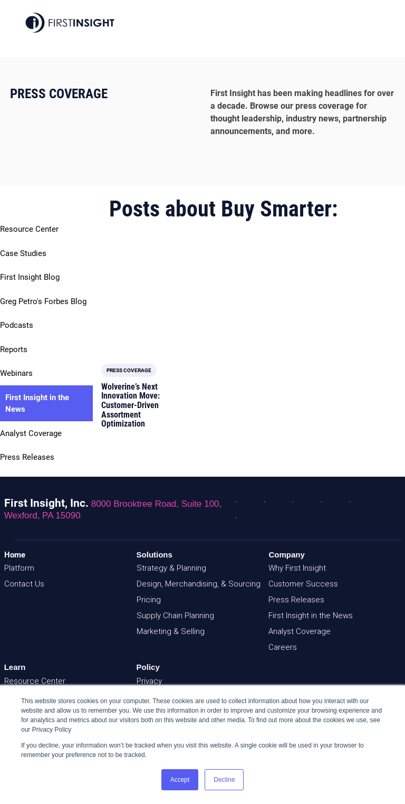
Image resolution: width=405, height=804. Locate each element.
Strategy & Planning (171, 560)
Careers (282, 640)
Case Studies (23, 253)
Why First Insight (297, 560)
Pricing (149, 592)
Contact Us (24, 576)
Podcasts (16, 325)
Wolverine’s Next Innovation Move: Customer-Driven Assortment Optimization (130, 323)
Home (14, 547)
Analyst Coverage (31, 433)
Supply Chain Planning (175, 608)
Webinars (16, 373)
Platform (19, 560)
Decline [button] (224, 779)
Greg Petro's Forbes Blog (43, 301)
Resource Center (29, 229)
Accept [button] (180, 779)
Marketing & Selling (171, 624)
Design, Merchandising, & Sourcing (199, 576)
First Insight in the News (37, 403)
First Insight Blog (30, 277)
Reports (13, 349)
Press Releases (27, 457)
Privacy (149, 673)
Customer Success (303, 576)
